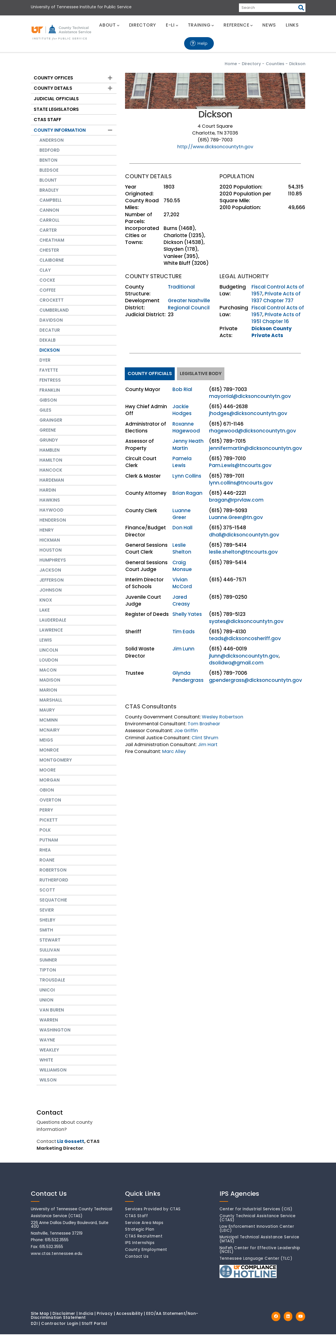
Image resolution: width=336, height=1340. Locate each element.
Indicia (86, 1319)
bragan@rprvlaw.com (236, 499)
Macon (48, 676)
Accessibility (129, 1319)
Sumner (48, 966)
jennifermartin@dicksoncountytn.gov (255, 448)
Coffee (47, 296)
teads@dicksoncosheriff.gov (245, 638)
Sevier (46, 916)
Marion (48, 696)
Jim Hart (208, 744)
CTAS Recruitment (143, 1242)
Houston (50, 556)
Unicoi (47, 996)
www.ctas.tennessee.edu (57, 1259)
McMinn (48, 726)
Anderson (51, 146)
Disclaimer (64, 1319)
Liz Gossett (70, 1147)
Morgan (49, 786)
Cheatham (51, 246)
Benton (48, 166)
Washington (55, 1036)
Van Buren (51, 1016)
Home (231, 64)
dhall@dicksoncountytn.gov (244, 534)
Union (46, 1006)
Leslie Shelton (181, 548)
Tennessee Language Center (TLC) (256, 1264)
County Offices (53, 78)
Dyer (45, 366)
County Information (60, 130)
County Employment (146, 1255)
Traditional (181, 286)
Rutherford (53, 886)
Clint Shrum (205, 737)
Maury (47, 716)
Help (203, 43)
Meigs (46, 746)
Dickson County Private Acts (272, 332)
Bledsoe (49, 176)
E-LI (172, 25)
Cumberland (54, 316)
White (46, 1066)
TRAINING (201, 25)
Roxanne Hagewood (186, 427)
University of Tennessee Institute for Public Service (81, 7)
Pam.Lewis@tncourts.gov (240, 465)
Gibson (48, 406)
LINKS (292, 25)
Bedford (49, 156)
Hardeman (51, 486)
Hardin (47, 496)
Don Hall (182, 527)
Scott (47, 896)
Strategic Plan (139, 1235)
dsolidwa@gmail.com (236, 662)
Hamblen (49, 456)
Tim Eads (183, 631)
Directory (251, 64)
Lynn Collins (186, 475)
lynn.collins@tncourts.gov (241, 482)
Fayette (48, 376)
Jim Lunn (183, 648)
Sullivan (49, 956)
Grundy (48, 446)
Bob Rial (182, 389)
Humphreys (52, 566)
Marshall (50, 706)
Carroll (49, 226)
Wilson (48, 1086)
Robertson (53, 876)
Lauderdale (52, 626)
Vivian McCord (182, 583)
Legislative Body (201, 373)
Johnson (50, 596)
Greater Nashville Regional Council (189, 304)
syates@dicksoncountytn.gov (246, 621)
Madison (49, 686)
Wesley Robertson (222, 717)
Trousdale (52, 986)
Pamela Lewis (182, 462)
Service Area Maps (144, 1228)
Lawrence (51, 636)
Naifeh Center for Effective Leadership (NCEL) (260, 1255)
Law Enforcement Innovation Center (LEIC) (257, 1234)
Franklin (49, 396)
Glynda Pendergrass (188, 676)
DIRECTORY (142, 25)
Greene (47, 436)
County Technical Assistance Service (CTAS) (258, 1223)
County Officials (150, 373)
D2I (34, 1329)
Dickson (49, 356)
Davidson (51, 326)
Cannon (49, 216)
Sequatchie (53, 906)
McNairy (49, 736)
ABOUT (109, 25)
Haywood (51, 516)
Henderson (52, 526)
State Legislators (56, 109)
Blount (48, 186)
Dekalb (47, 346)
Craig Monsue (182, 566)
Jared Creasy (181, 600)
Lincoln (48, 656)
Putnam (48, 846)
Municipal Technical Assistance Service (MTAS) (259, 1244)
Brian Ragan (187, 493)
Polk (45, 836)
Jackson (50, 576)
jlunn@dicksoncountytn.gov (244, 655)
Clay (45, 276)
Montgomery (55, 766)
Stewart (50, 946)
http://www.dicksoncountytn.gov (215, 146)
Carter (48, 236)
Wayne (47, 1046)
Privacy (105, 1319)
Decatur (49, 336)
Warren (48, 1026)
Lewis (45, 646)
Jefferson (51, 586)
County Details (53, 88)
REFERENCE (238, 25)
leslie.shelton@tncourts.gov (243, 551)
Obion (46, 796)
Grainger (50, 426)
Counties (275, 64)
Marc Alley (174, 751)
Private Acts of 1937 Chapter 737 (276, 297)
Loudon (48, 666)
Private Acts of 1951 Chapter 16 (276, 318)
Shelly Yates (187, 614)
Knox (45, 606)
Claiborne (51, 266)
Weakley (49, 1056)
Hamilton (50, 466)
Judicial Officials (56, 98)
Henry (46, 536)
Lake (44, 616)
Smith (46, 936)
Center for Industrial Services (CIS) (256, 1214)
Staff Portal (94, 1329)
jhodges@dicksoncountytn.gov (248, 413)
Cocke (47, 286)
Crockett (51, 306)
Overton (50, 806)
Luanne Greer (181, 514)
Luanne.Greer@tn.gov (236, 517)
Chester (49, 256)
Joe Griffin (186, 730)
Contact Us (136, 1262)
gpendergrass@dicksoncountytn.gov (255, 680)
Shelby (47, 926)
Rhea (45, 856)
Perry (46, 816)
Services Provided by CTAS (153, 1214)
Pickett (48, 826)
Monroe (49, 756)
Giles (45, 416)
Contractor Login (59, 1329)
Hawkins (49, 506)
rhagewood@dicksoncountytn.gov (252, 430)
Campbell (50, 206)
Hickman (49, 546)
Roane (47, 866)
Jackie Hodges (182, 410)
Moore (47, 776)
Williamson (53, 1076)
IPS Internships (140, 1248)
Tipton (47, 976)
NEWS (269, 25)
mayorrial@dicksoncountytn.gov (250, 396)
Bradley (49, 196)
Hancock (50, 476)
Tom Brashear (204, 723)
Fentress (50, 386)
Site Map (40, 1319)
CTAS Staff (47, 119)
